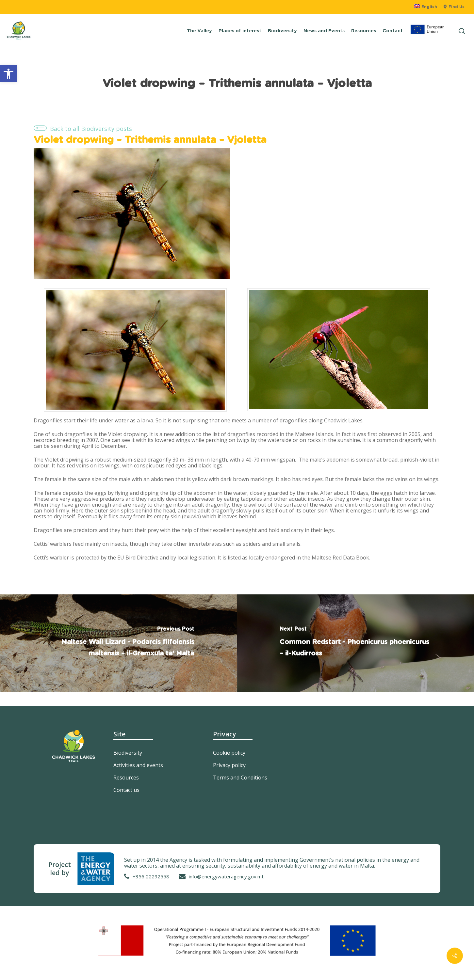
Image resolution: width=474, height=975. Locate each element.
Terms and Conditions (240, 777)
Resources (126, 777)
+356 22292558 (151, 876)
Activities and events (138, 765)
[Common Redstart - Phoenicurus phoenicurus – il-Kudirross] (355, 643)
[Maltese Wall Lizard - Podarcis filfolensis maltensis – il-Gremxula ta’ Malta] (118, 643)
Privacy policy (229, 765)
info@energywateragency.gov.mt (226, 876)
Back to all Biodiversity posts (91, 129)
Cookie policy (229, 752)
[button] (8, 73)
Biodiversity (127, 752)
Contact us (126, 790)
